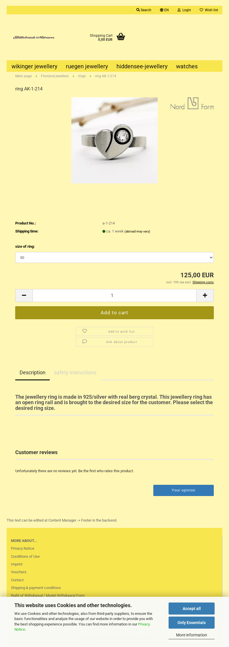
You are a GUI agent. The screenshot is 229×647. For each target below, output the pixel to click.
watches (187, 66)
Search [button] (143, 10)
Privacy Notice (22, 549)
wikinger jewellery (34, 66)
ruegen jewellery (87, 66)
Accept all (192, 608)
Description (32, 373)
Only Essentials (192, 622)
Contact (17, 581)
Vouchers (18, 573)
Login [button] (184, 10)
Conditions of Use (25, 557)
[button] (164, 10)
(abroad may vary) (137, 232)
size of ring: (25, 247)
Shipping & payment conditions (36, 589)
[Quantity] (114, 296)
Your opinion (183, 491)
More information (191, 635)
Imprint (16, 565)
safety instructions (75, 373)
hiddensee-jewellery (142, 66)
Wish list (209, 10)
